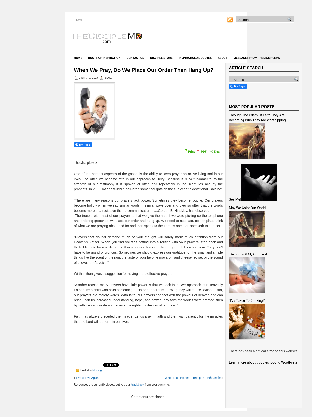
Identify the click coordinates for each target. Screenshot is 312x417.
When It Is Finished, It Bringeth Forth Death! (193, 378)
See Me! (235, 199)
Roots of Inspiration (104, 58)
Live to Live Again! (87, 378)
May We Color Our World (247, 208)
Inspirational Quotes (195, 58)
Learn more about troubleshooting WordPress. (264, 362)
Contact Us (135, 58)
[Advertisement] (245, 38)
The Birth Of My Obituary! (248, 254)
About (222, 58)
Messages (98, 369)
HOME (79, 19)
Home (78, 58)
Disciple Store (161, 58)
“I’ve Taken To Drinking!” (247, 301)
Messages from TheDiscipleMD (256, 58)
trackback (137, 384)
